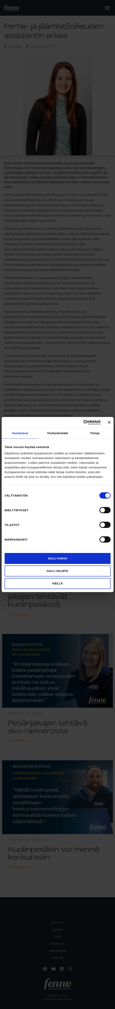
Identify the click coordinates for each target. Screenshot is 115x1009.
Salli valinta (57, 570)
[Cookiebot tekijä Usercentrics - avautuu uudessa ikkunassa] (83, 422)
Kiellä (57, 583)
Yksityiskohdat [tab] (57, 433)
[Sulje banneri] (109, 422)
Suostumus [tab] (20, 433)
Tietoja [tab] (95, 433)
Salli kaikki (57, 558)
